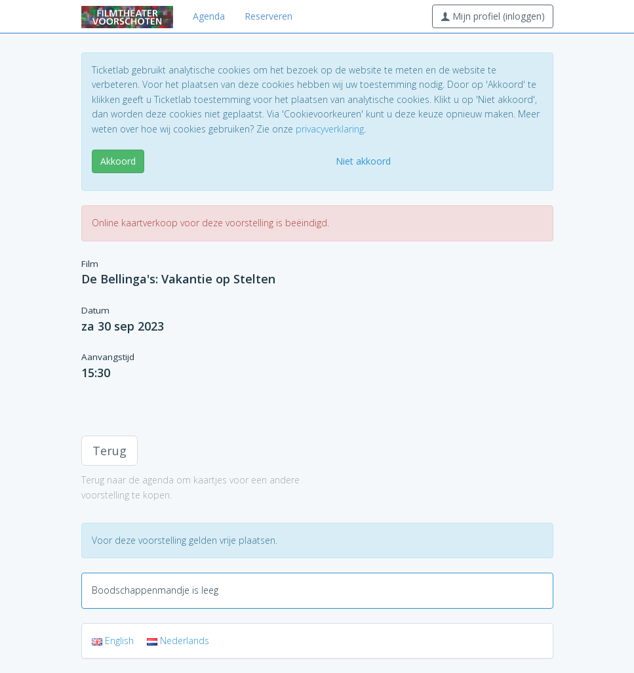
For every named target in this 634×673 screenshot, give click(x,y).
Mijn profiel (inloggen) (493, 16)
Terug (109, 451)
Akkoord (118, 161)
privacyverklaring (330, 129)
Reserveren (268, 16)
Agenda (209, 16)
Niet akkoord (363, 161)
